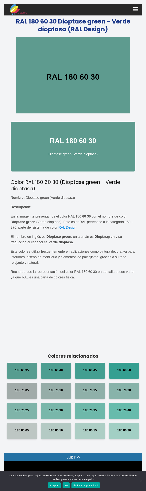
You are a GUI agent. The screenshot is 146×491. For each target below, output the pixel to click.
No (66, 485)
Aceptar (54, 485)
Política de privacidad (85, 485)
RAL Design (67, 227)
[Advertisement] (73, 318)
